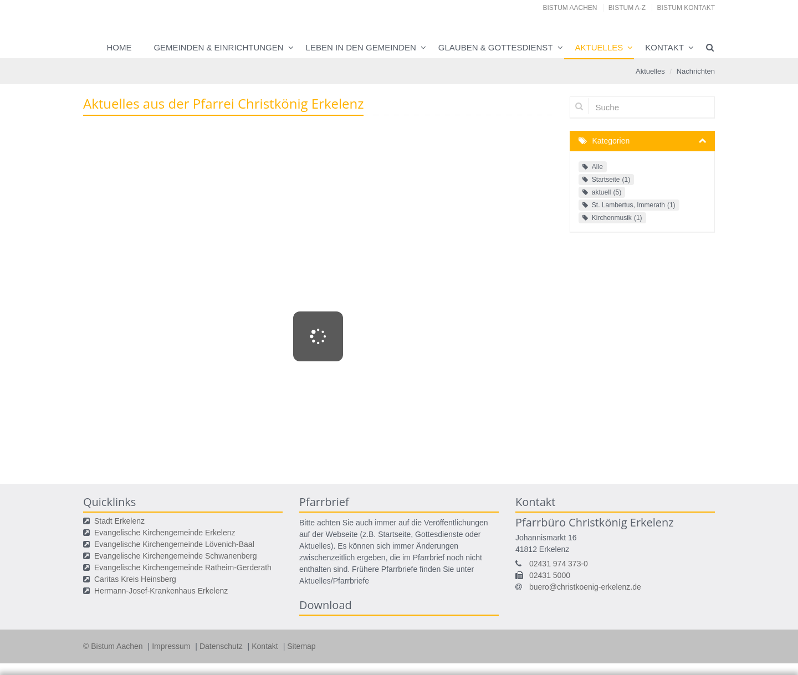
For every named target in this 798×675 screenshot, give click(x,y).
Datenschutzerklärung (649, 639)
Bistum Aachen (570, 8)
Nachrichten (696, 71)
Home (118, 47)
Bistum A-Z (627, 8)
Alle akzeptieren (670, 661)
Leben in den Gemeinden (361, 47)
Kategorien (611, 140)
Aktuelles (599, 47)
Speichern (583, 661)
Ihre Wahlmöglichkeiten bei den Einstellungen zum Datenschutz (270, 584)
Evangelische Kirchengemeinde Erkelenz (164, 532)
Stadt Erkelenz (119, 521)
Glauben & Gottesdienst (495, 47)
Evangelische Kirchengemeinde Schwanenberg (175, 555)
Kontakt (664, 47)
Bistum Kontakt (686, 8)
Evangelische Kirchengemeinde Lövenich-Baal (174, 544)
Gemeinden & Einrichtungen (218, 47)
